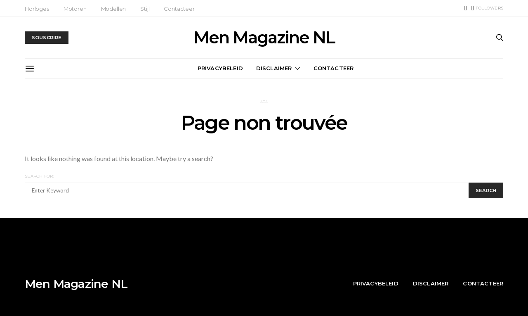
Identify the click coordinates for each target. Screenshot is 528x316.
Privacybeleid (220, 68)
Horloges (37, 8)
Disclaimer (274, 68)
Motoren (75, 8)
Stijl (144, 8)
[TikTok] (465, 8)
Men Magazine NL (264, 37)
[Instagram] (487, 8)
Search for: (39, 176)
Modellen (113, 8)
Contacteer (179, 8)
